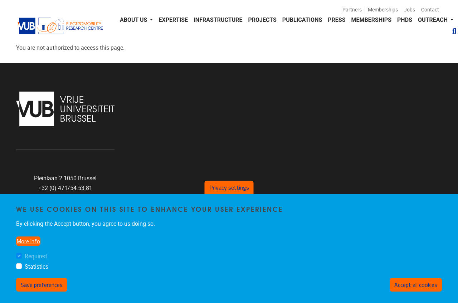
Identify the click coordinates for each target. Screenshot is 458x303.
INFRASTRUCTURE (218, 19)
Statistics (36, 266)
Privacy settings (229, 187)
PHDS (404, 19)
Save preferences (42, 284)
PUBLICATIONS (302, 19)
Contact (430, 10)
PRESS (336, 19)
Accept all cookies (415, 284)
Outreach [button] (433, 19)
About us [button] (134, 19)
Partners (352, 10)
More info (28, 241)
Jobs (409, 10)
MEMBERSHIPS (371, 19)
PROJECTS (262, 19)
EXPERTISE (173, 19)
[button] (451, 31)
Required (36, 256)
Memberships (383, 10)
